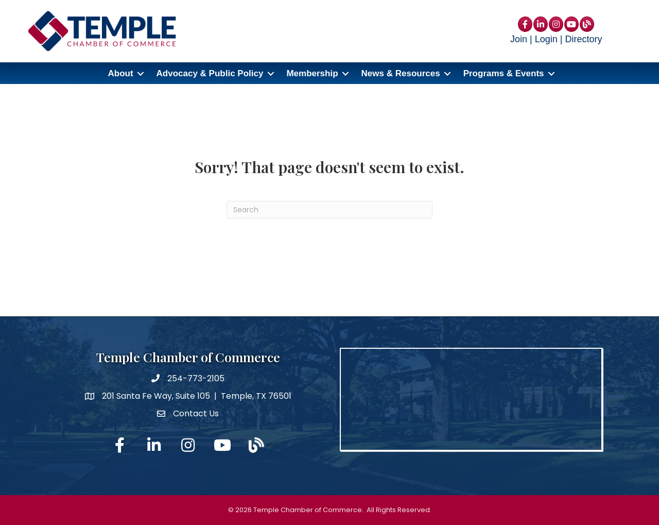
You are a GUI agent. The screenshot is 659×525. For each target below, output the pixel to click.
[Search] (329, 209)
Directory (583, 39)
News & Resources (400, 73)
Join (518, 39)
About (120, 73)
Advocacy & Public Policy (210, 73)
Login (546, 39)
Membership (312, 73)
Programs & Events (503, 73)
